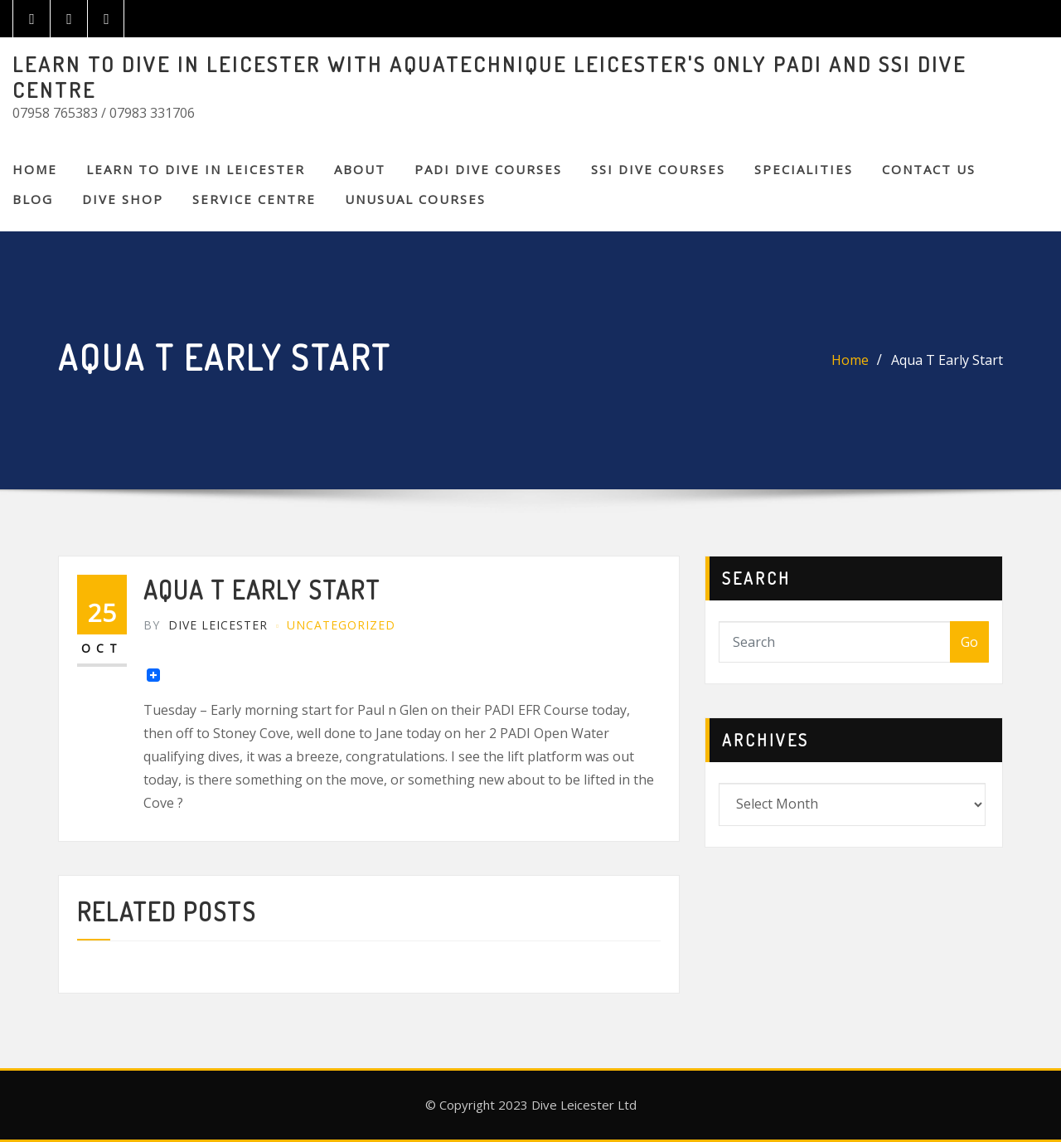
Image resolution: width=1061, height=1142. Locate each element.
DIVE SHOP (122, 199)
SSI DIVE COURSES (658, 169)
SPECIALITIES (803, 169)
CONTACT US (929, 169)
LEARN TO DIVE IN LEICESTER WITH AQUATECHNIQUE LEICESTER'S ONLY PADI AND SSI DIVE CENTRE (489, 77)
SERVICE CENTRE (254, 199)
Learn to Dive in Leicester (195, 169)
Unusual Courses (415, 199)
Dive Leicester (205, 625)
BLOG (32, 199)
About (359, 169)
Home (34, 169)
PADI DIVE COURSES (488, 169)
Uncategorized (341, 625)
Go (969, 642)
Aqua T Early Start (947, 360)
